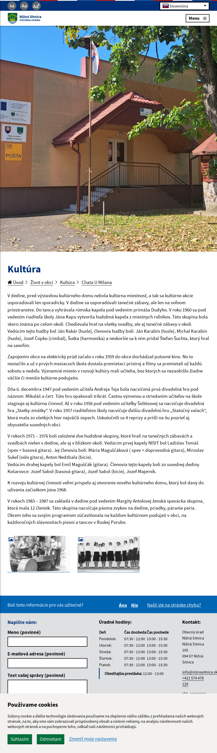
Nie (135, 605)
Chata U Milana (97, 282)
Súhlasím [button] (20, 739)
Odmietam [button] (50, 739)
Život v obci (41, 282)
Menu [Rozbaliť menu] (197, 18)
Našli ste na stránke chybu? (174, 605)
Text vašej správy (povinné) (36, 675)
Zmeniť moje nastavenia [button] (93, 738)
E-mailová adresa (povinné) (36, 654)
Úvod (16, 282)
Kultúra (67, 282)
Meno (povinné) (24, 632)
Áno (124, 605)
